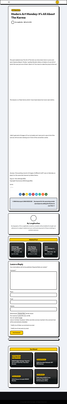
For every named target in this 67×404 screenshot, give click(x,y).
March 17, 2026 (33, 254)
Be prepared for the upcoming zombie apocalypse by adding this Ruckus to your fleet (44, 204)
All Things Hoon (16, 10)
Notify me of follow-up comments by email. (22, 325)
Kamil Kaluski (32, 252)
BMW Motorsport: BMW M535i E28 (22, 201)
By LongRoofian (17, 22)
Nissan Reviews (16, 376)
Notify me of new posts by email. (20, 328)
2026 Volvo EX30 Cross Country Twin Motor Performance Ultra (43, 379)
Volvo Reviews (40, 374)
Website (12, 306)
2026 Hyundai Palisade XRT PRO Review (44, 363)
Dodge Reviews (16, 357)
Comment (13, 270)
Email (11, 298)
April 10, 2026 (15, 254)
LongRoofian (34, 223)
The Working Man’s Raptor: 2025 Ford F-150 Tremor (33, 249)
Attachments (13, 313)
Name (11, 291)
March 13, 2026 (48, 254)
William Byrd (49, 252)
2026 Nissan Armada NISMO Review (20, 379)
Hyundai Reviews (41, 359)
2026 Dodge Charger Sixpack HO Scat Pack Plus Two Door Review (17, 250)
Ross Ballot (16, 252)
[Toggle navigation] (9, 2)
